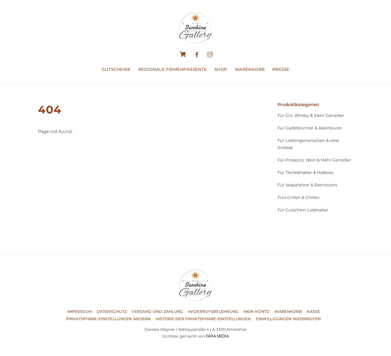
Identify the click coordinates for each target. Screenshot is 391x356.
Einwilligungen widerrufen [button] (288, 318)
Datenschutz (112, 311)
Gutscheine (116, 69)
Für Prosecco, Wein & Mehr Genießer (314, 160)
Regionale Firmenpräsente (172, 69)
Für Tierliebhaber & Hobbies (305, 172)
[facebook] (196, 53)
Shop (221, 69)
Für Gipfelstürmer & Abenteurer (310, 128)
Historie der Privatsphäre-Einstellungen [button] (203, 318)
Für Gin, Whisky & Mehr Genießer (311, 115)
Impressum (79, 311)
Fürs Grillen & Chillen (299, 197)
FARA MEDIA (217, 336)
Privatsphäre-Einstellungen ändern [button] (108, 318)
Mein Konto (257, 311)
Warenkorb (250, 69)
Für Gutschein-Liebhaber (303, 209)
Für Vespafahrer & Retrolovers (307, 184)
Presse (280, 69)
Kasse (313, 311)
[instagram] (209, 53)
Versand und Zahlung (157, 311)
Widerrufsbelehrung (213, 311)
